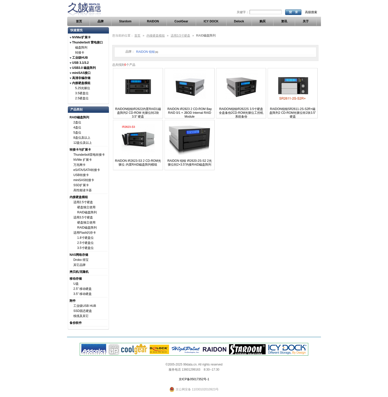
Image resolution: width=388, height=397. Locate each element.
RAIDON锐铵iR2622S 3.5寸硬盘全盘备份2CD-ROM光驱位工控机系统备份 (241, 112)
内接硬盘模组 (81, 83)
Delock (239, 21)
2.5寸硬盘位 (85, 243)
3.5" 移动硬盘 (82, 294)
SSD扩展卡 (81, 185)
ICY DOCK (211, 21)
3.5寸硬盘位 (85, 248)
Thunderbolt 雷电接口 (87, 42)
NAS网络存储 (79, 255)
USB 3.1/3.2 (80, 63)
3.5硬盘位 (82, 93)
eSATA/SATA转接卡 (86, 170)
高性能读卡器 (82, 190)
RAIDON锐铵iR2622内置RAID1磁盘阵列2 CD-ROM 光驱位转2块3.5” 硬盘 (138, 112)
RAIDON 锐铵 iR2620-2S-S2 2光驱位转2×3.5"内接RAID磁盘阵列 (189, 162)
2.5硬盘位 (82, 98)
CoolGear (181, 21)
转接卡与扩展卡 (80, 149)
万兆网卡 (79, 165)
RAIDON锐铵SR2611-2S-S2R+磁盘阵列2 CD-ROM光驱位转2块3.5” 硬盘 (292, 112)
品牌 (101, 21)
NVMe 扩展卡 (82, 160)
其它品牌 (79, 265)
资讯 (284, 21)
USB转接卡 (81, 175)
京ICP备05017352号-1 (194, 379)
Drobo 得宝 (81, 260)
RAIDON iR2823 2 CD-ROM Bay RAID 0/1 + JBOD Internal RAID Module (189, 112)
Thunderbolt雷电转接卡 (89, 154)
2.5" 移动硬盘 (82, 289)
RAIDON (153, 21)
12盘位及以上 (82, 143)
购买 (263, 21)
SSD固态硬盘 (82, 311)
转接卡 (79, 52)
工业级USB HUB (84, 306)
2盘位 (77, 122)
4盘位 (77, 127)
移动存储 (76, 278)
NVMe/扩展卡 (81, 37)
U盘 (76, 283)
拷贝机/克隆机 (79, 272)
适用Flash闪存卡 (84, 232)
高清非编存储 (81, 78)
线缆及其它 (81, 316)
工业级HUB (80, 57)
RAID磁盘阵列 (79, 117)
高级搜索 (311, 12)
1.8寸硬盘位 (85, 238)
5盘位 (77, 132)
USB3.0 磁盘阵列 (84, 68)
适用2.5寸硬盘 (83, 202)
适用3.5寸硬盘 (83, 217)
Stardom (125, 21)
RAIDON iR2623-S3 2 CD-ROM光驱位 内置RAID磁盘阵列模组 (138, 162)
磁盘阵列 (81, 47)
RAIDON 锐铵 (147, 52)
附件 (73, 301)
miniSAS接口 (81, 73)
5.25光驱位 (82, 88)
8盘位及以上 (81, 137)
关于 (306, 21)
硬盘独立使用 (86, 207)
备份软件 (76, 323)
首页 (79, 21)
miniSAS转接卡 (83, 180)
